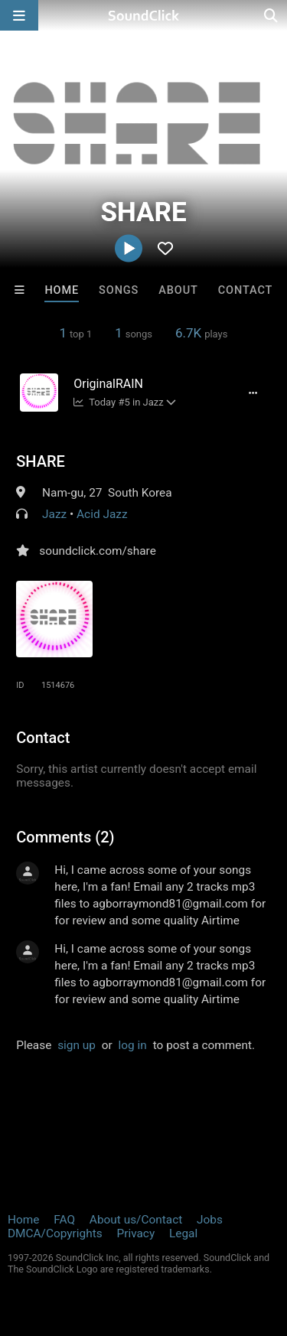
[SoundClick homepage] (144, 15)
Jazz (54, 514)
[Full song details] (253, 392)
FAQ (64, 1220)
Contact (245, 290)
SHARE (40, 461)
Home (61, 290)
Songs (119, 290)
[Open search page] (271, 15)
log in (133, 1045)
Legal (183, 1233)
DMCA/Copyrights (55, 1233)
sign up (76, 1045)
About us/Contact (136, 1220)
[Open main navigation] (19, 15)
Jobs (210, 1220)
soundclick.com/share (97, 551)
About (178, 290)
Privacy (135, 1233)
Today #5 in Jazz (118, 402)
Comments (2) (65, 837)
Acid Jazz (102, 514)
